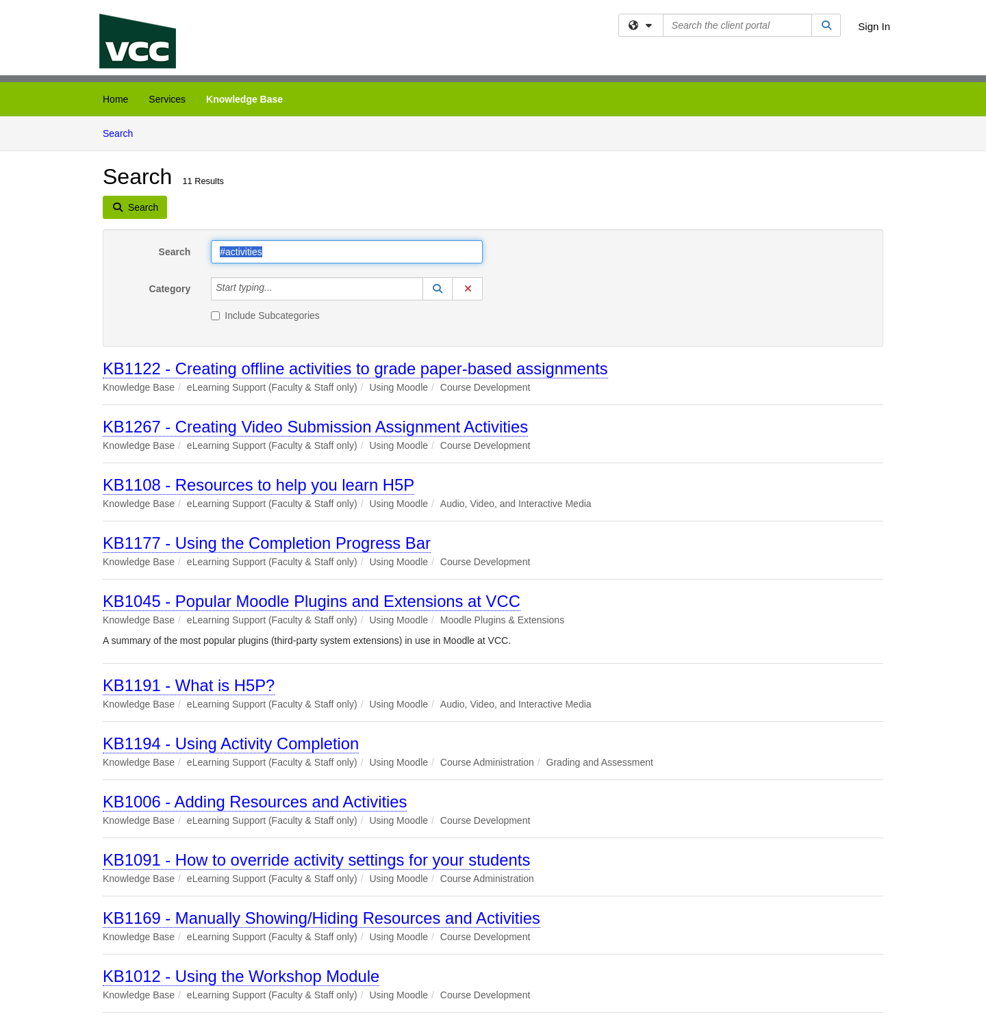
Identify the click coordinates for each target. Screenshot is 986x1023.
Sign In (874, 26)
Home (115, 99)
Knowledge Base (244, 99)
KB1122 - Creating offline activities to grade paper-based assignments (355, 368)
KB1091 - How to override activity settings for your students (316, 860)
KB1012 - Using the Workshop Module (241, 976)
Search (123, 132)
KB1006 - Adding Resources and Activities (255, 801)
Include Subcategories (265, 315)
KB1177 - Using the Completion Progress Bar (267, 543)
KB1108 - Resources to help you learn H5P (258, 485)
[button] (437, 288)
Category (170, 288)
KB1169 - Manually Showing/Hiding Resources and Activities (321, 918)
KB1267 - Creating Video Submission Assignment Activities (315, 426)
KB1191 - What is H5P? (189, 685)
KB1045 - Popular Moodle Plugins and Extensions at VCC (311, 601)
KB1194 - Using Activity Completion (231, 743)
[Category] (280, 288)
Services (167, 99)
